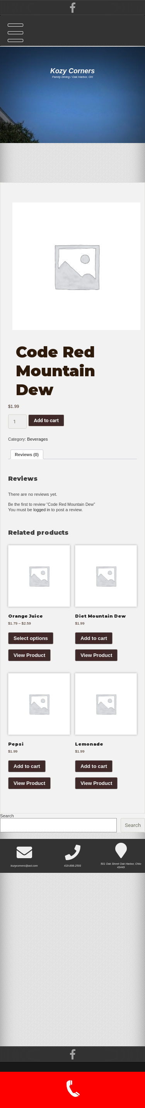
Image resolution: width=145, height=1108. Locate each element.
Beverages (38, 440)
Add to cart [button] (93, 642)
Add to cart (46, 421)
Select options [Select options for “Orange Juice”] (31, 642)
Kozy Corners (72, 71)
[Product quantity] (17, 422)
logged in (42, 512)
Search (7, 821)
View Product (29, 659)
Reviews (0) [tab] (27, 456)
